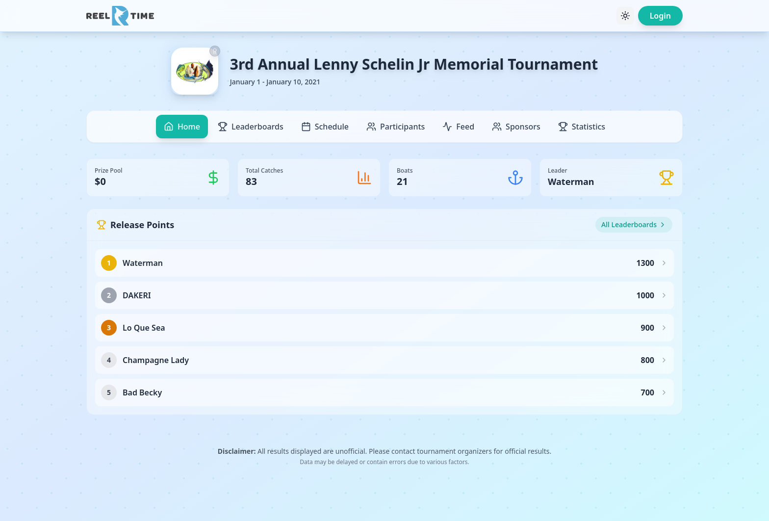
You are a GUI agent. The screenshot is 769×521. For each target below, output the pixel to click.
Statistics (581, 126)
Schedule (325, 126)
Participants (395, 126)
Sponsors (516, 126)
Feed (458, 126)
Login (660, 15)
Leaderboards (250, 126)
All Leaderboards (633, 224)
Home (182, 126)
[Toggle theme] (625, 16)
